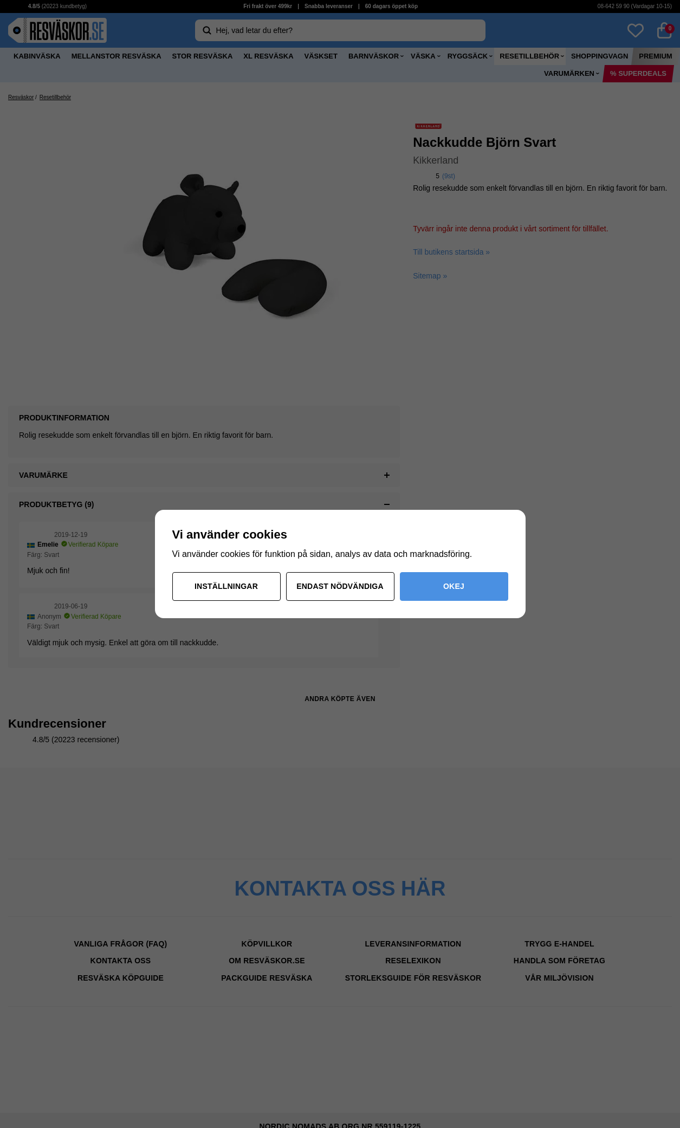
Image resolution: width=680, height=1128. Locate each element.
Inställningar (226, 586)
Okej (453, 586)
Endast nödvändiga (340, 586)
